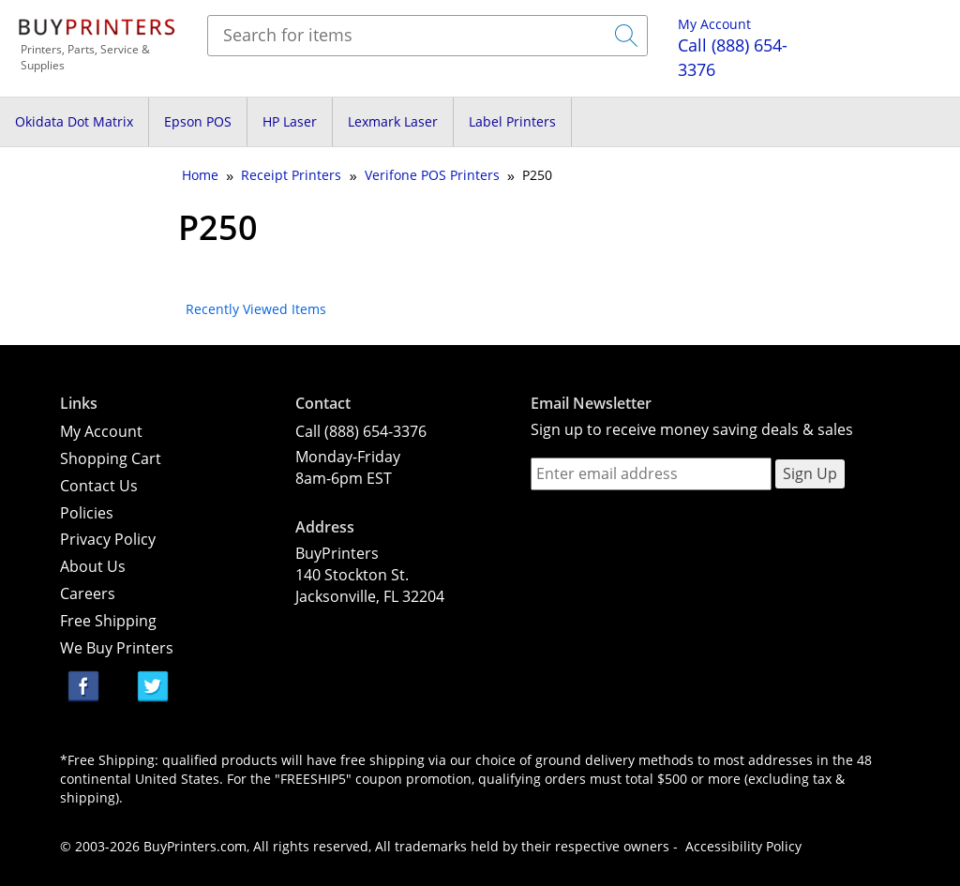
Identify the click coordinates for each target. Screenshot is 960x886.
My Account (714, 24)
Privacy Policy (108, 539)
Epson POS (198, 121)
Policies (86, 513)
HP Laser (289, 121)
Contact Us (99, 485)
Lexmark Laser (393, 121)
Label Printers (512, 121)
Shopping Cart (110, 458)
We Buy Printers (116, 648)
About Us (93, 566)
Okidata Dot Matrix (74, 121)
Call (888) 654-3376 (361, 431)
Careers (87, 593)
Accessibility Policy (743, 846)
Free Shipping (108, 620)
